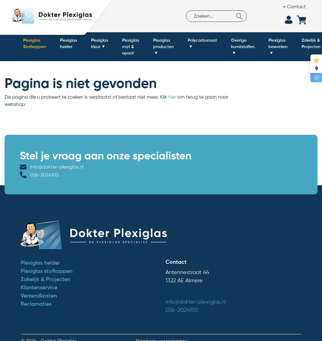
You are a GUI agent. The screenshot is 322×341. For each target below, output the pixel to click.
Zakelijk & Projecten (45, 270)
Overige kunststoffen (242, 43)
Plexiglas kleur (99, 43)
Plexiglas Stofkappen (34, 43)
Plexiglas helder (68, 43)
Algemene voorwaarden (161, 332)
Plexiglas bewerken (278, 43)
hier (172, 97)
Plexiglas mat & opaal (130, 46)
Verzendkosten (39, 287)
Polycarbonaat (202, 40)
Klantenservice (39, 279)
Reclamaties (36, 295)
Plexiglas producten (163, 43)
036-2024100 (137, 167)
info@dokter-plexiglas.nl (56, 167)
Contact (296, 6)
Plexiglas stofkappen (46, 262)
